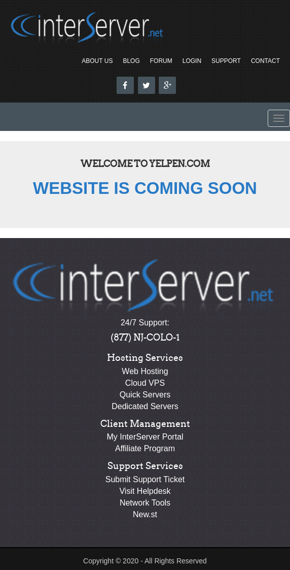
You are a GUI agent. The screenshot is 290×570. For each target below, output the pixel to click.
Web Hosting (145, 371)
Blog (131, 60)
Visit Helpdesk (144, 491)
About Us (97, 60)
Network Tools (145, 502)
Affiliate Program (145, 448)
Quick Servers (145, 394)
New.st (145, 514)
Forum (161, 60)
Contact (265, 60)
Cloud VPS (145, 383)
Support (226, 60)
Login (192, 60)
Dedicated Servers (145, 406)
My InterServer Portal (144, 436)
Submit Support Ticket (145, 479)
